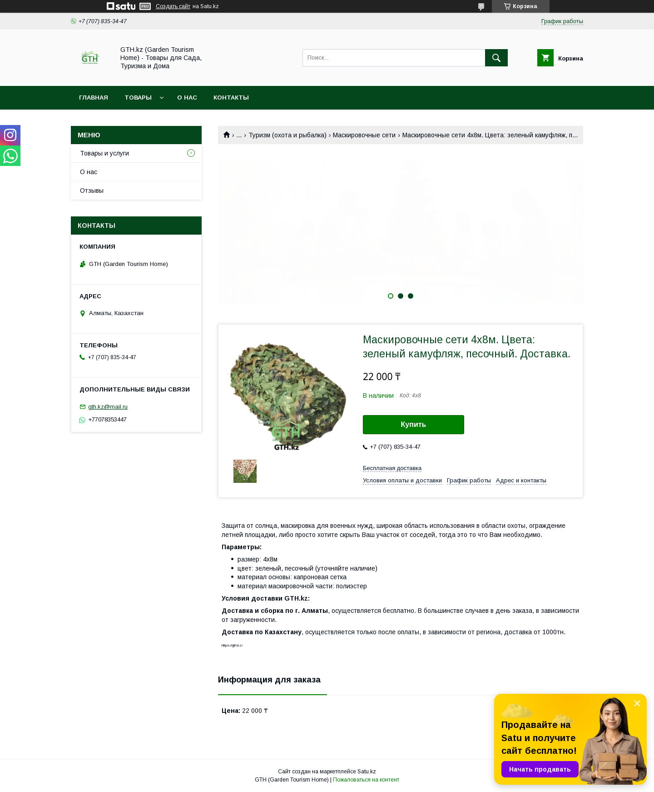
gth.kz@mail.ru (108, 406)
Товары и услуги (104, 153)
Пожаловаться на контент (366, 780)
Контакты (231, 97)
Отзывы (92, 190)
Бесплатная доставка (392, 468)
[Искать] (496, 57)
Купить (413, 424)
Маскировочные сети (364, 135)
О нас (187, 97)
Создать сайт (173, 6)
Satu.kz (366, 771)
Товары (138, 97)
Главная (93, 97)
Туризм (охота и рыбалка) (287, 135)
